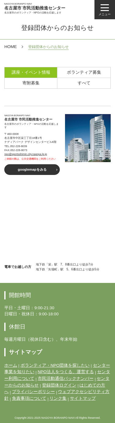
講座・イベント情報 (31, 72)
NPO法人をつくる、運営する (66, 371)
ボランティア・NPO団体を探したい (55, 365)
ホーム (10, 365)
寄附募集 (31, 83)
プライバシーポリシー (33, 391)
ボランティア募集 (84, 72)
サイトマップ (83, 398)
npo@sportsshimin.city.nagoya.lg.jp (25, 154)
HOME (10, 46)
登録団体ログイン (59, 385)
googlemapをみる (32, 169)
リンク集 (58, 398)
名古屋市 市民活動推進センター (35, 8)
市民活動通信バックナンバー (66, 378)
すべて (84, 83)
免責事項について (29, 398)
